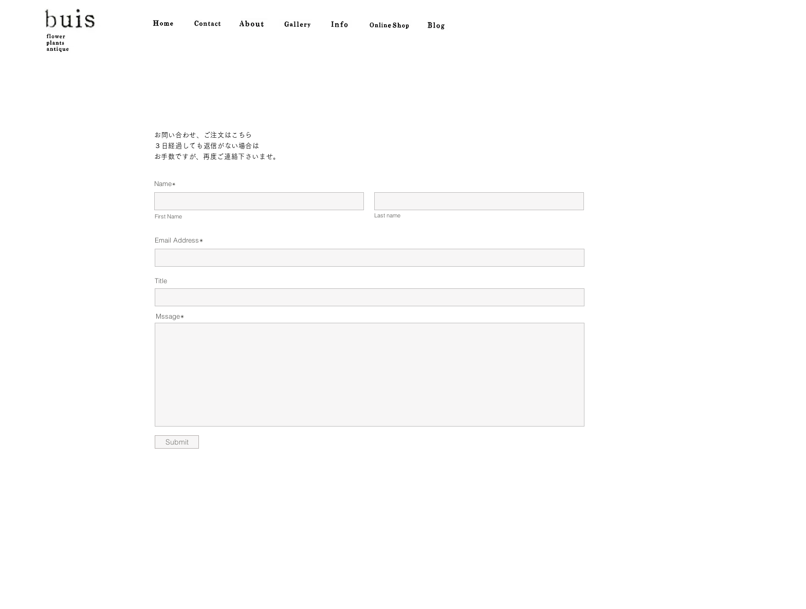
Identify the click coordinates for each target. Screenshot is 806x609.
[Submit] (177, 442)
